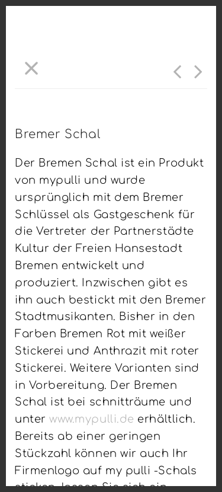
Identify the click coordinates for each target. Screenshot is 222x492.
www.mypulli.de (91, 419)
